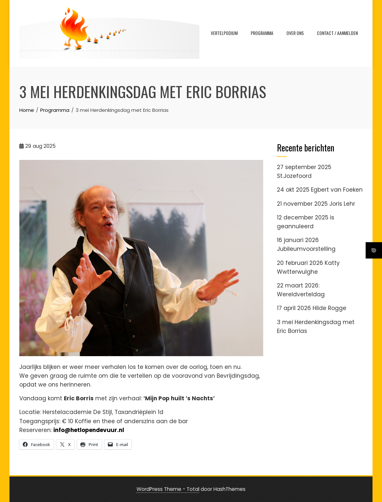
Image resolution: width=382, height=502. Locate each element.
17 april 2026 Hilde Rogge (311, 308)
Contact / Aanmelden (337, 32)
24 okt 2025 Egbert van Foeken (320, 190)
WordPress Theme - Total (167, 489)
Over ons (295, 32)
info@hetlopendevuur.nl (89, 430)
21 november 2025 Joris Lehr (316, 204)
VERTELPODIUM (224, 32)
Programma (262, 32)
